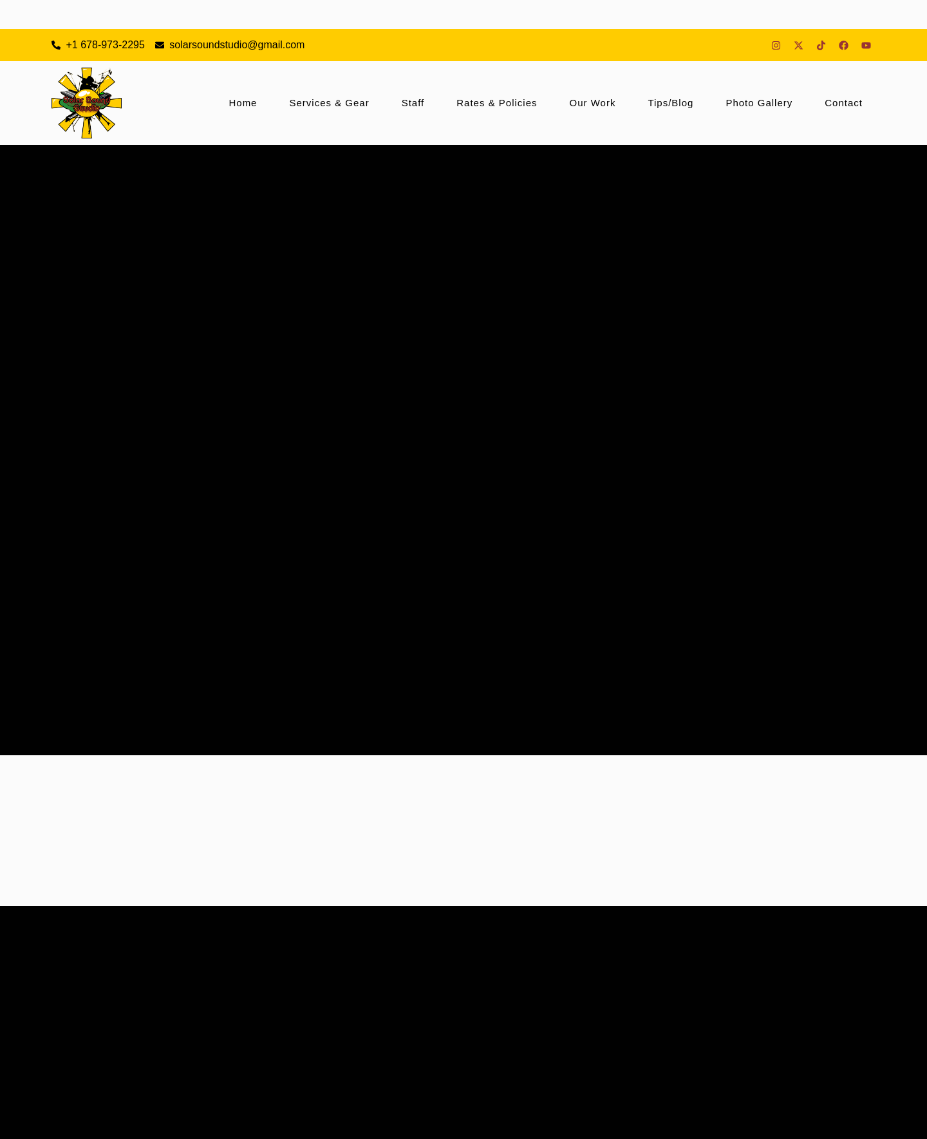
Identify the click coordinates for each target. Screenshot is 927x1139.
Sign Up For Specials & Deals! (278, 1120)
